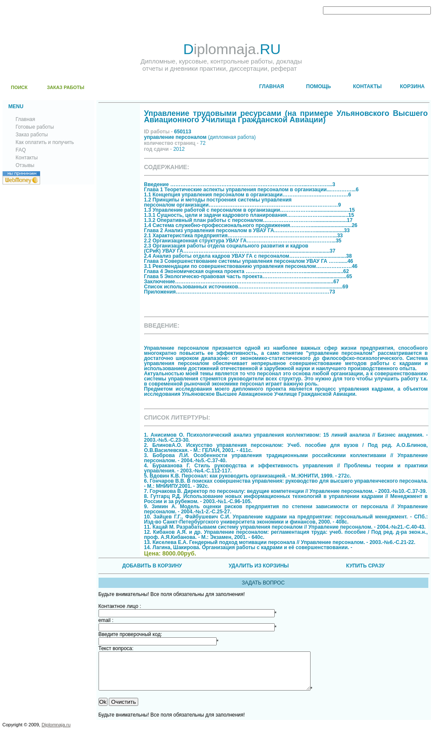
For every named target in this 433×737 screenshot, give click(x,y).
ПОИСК (19, 87)
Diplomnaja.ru (55, 732)
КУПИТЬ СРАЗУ (365, 566)
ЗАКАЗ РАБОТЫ (65, 87)
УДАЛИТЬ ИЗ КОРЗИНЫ (259, 566)
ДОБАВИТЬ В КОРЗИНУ (152, 566)
